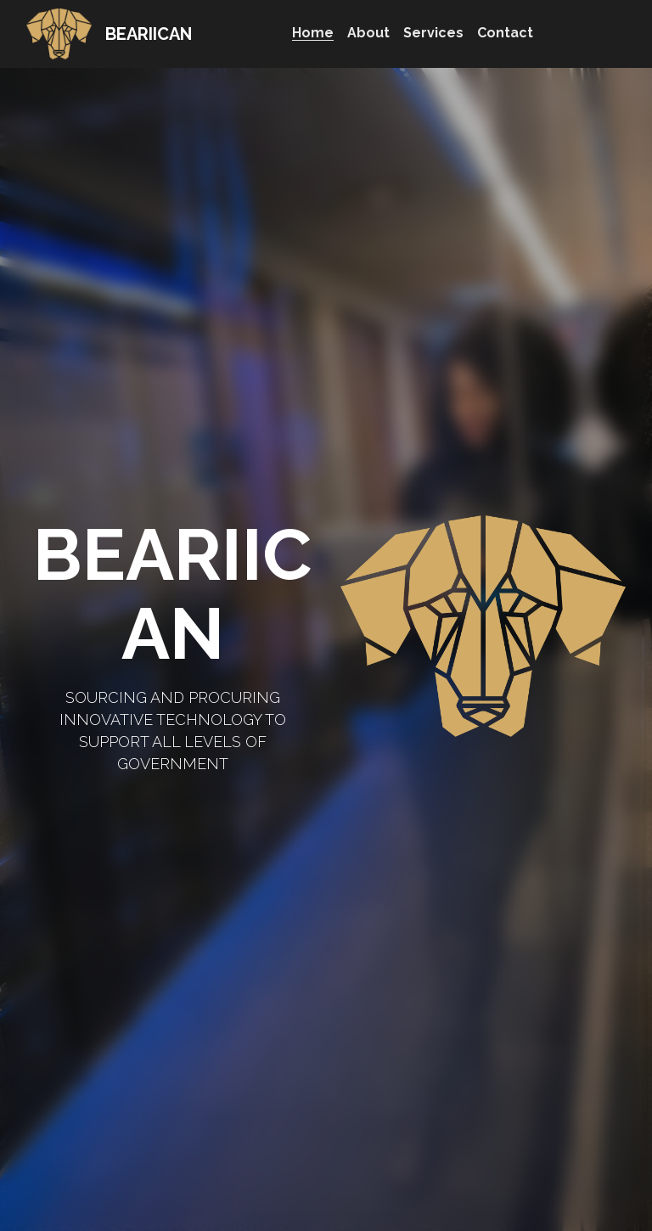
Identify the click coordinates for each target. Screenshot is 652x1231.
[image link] (59, 32)
